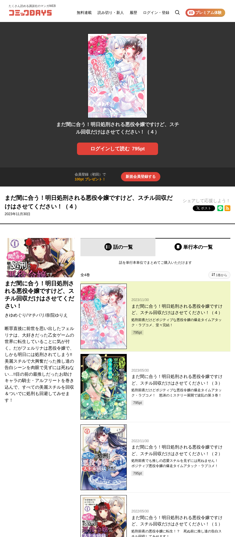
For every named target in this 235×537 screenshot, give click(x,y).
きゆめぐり (15, 315)
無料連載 (84, 12)
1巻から (221, 275)
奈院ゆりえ (57, 315)
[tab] (117, 247)
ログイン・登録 (156, 12)
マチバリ (36, 315)
